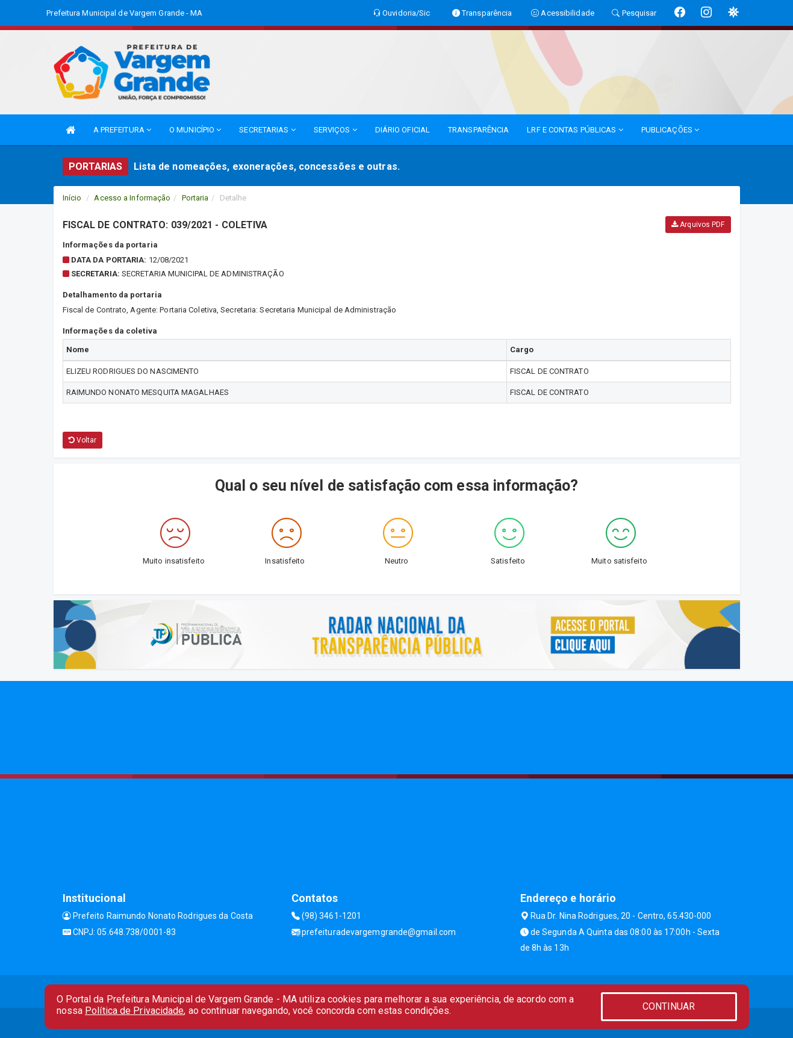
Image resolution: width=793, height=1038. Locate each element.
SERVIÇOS (335, 129)
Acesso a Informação (132, 197)
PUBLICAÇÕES (670, 129)
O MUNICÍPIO (195, 129)
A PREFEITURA (122, 129)
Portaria (195, 197)
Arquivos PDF (697, 224)
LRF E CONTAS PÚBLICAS (575, 129)
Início (72, 197)
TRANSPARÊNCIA (478, 129)
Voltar (83, 440)
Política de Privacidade (134, 1010)
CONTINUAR (668, 1006)
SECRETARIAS (267, 129)
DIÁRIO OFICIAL (402, 129)
